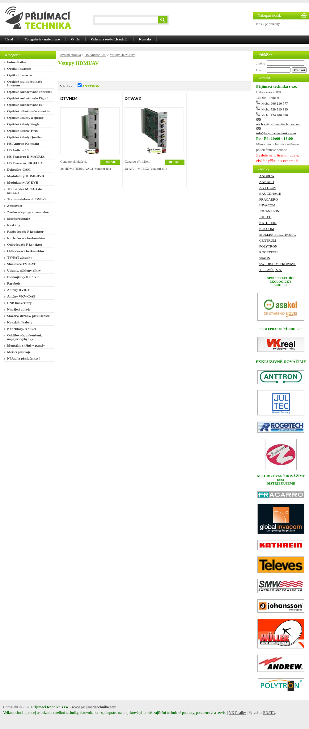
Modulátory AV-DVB (22, 182)
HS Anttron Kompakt (23, 143)
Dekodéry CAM (19, 169)
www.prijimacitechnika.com (94, 707)
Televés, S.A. (270, 270)
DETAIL (110, 162)
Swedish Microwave (277, 264)
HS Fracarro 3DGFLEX (25, 163)
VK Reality (237, 712)
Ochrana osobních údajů (109, 39)
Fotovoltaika (16, 62)
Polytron (268, 246)
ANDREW (266, 176)
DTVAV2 (133, 98)
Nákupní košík (269, 15)
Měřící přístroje (19, 352)
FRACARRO (268, 199)
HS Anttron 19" (19, 150)
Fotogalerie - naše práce (42, 39)
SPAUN (264, 258)
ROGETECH (268, 252)
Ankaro (266, 182)
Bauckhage (270, 193)
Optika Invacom (19, 68)
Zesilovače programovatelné (28, 212)
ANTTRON (90, 86)
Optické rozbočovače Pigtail (27, 98)
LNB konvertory (19, 303)
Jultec (265, 217)
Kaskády (13, 225)
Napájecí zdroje (18, 309)
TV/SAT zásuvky (19, 257)
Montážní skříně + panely (26, 345)
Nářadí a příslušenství (23, 358)
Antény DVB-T (18, 290)
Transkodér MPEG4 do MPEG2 (24, 190)
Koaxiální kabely (19, 322)
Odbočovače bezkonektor (25, 251)
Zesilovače (15, 205)
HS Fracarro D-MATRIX (25, 156)
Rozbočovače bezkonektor (26, 238)
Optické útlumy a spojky (25, 117)
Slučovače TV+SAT (21, 264)
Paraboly (14, 283)
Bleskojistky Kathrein (23, 277)
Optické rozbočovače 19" (25, 104)
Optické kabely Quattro (24, 137)
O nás (75, 39)
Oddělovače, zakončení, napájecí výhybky (24, 337)
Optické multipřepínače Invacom (24, 83)
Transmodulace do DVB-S (26, 199)
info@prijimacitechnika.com (276, 133)
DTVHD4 (69, 98)
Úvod (9, 39)
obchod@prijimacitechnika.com (278, 124)
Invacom (267, 205)
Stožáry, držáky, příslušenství (28, 316)
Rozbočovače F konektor (25, 231)
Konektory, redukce (21, 329)
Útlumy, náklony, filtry (24, 270)
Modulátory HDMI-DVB (25, 176)
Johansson (269, 211)
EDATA (269, 712)
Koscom (266, 229)
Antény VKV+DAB (21, 296)
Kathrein (268, 223)
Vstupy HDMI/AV (122, 54)
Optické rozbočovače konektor (29, 92)
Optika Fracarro (19, 75)
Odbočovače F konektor (24, 244)
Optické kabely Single (23, 124)
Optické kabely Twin (22, 130)
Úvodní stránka (70, 54)
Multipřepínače (18, 218)
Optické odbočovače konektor (29, 111)
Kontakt (145, 39)
